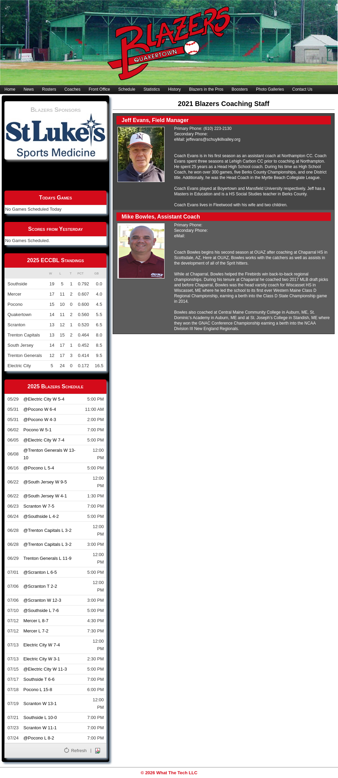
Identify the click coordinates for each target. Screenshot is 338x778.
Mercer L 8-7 (36, 620)
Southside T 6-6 (39, 679)
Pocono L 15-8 (38, 689)
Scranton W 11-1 (40, 727)
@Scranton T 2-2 (40, 586)
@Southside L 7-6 (41, 610)
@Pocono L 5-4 (39, 467)
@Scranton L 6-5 (40, 572)
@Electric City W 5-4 (44, 399)
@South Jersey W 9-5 (45, 481)
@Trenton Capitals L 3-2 (48, 530)
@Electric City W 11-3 (45, 669)
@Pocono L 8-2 (39, 737)
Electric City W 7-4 (42, 644)
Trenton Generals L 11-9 (48, 558)
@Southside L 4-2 (41, 516)
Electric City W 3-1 (42, 658)
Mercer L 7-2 (36, 630)
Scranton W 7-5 (39, 506)
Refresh (79, 750)
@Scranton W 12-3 (42, 600)
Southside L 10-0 (40, 717)
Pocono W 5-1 (38, 429)
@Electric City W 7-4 (44, 440)
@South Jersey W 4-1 (45, 495)
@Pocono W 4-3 (40, 419)
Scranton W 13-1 (40, 703)
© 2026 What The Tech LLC (169, 772)
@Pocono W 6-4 (40, 409)
